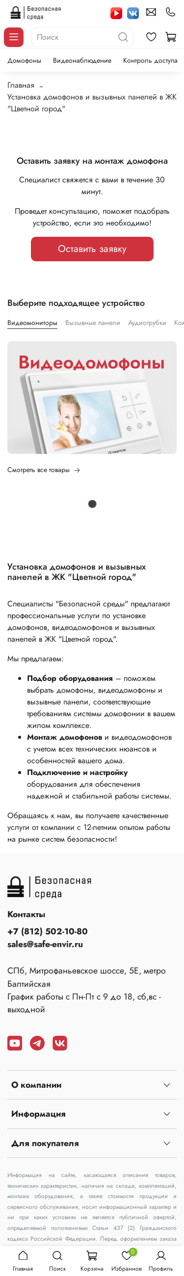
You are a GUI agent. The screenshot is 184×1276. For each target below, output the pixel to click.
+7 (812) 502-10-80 (47, 931)
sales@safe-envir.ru (45, 944)
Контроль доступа (150, 60)
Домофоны (24, 60)
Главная (20, 85)
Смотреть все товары (43, 470)
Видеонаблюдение (82, 60)
